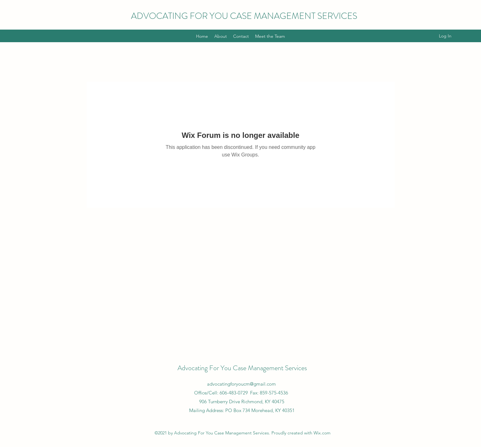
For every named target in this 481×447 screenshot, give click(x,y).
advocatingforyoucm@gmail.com (241, 384)
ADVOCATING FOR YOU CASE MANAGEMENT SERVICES (244, 16)
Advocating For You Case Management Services (242, 368)
